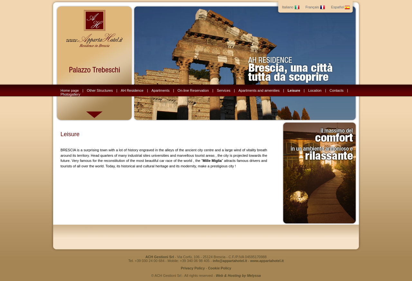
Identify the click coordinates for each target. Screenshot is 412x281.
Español (340, 7)
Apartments (160, 90)
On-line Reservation (193, 90)
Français (315, 7)
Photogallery (70, 94)
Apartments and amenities (259, 90)
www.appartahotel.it (267, 261)
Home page (70, 90)
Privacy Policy (193, 268)
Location (315, 90)
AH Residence (132, 90)
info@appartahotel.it (230, 261)
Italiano (291, 7)
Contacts (336, 90)
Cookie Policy (219, 268)
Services (223, 90)
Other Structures (100, 90)
